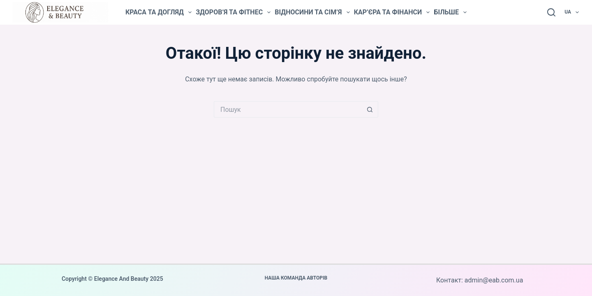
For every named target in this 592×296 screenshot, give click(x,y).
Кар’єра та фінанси (392, 12)
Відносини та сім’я (312, 12)
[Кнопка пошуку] (370, 109)
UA (572, 12)
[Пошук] (551, 12)
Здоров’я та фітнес (233, 12)
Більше (450, 12)
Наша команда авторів (296, 278)
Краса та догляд (158, 12)
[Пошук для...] (288, 109)
